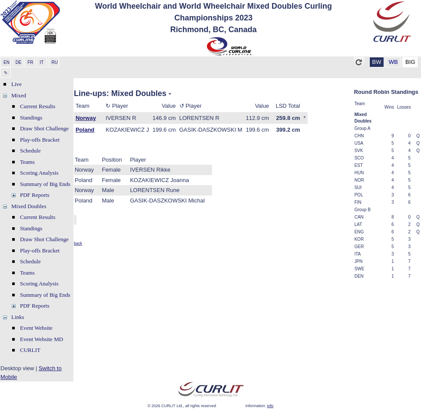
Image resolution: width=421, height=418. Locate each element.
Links (17, 317)
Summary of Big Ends (45, 184)
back (78, 243)
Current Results (37, 106)
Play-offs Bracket (40, 139)
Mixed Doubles (28, 206)
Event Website (36, 328)
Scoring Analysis (39, 172)
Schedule (30, 150)
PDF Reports (35, 195)
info (270, 406)
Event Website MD (41, 339)
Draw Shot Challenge (44, 128)
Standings (31, 117)
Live (16, 84)
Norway (86, 118)
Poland (85, 129)
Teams (27, 162)
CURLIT (30, 350)
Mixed (18, 95)
